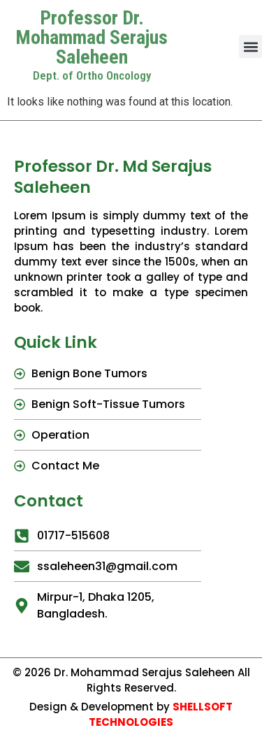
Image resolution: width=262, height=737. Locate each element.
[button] (250, 46)
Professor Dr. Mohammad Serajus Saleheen (91, 37)
